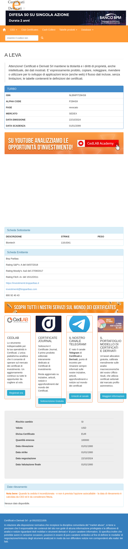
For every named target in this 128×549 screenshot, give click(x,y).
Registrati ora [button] (16, 393)
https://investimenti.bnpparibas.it (22, 283)
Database (87, 29)
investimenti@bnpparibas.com (21, 289)
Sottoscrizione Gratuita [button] (52, 401)
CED (13, 29)
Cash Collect (48, 29)
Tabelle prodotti (68, 29)
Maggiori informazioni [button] (113, 396)
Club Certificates (29, 29)
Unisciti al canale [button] (80, 396)
